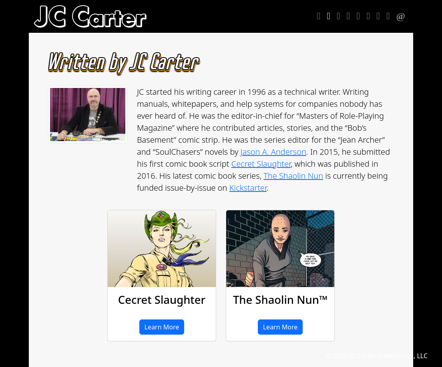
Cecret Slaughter (261, 163)
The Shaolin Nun (293, 175)
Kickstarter (248, 187)
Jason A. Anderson (273, 151)
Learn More (162, 327)
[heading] (90, 16)
